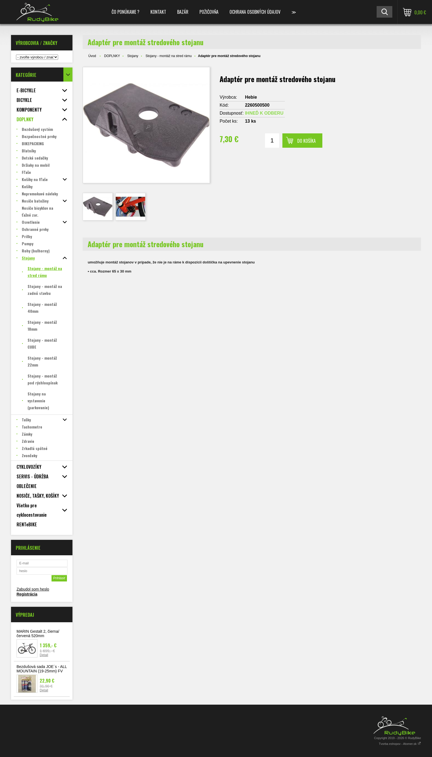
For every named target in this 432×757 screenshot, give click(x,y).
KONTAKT (158, 12)
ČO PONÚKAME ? (125, 12)
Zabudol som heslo (33, 589)
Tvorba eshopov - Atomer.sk (400, 743)
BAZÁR (182, 12)
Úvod (92, 56)
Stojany (132, 56)
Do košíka (306, 141)
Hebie (251, 97)
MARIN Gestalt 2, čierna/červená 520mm (38, 633)
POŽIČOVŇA (208, 12)
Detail (44, 655)
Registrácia (27, 594)
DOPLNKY (112, 56)
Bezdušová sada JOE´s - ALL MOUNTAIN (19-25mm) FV (42, 668)
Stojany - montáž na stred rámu (168, 56)
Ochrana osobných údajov (254, 12)
